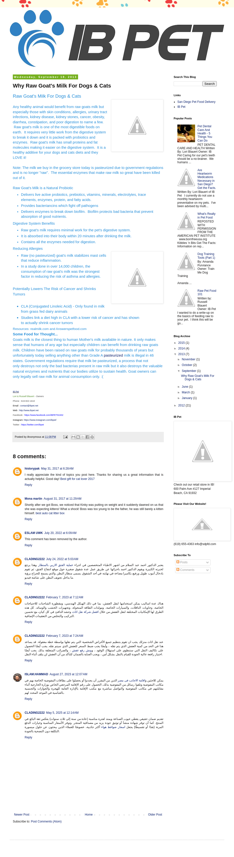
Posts (181, 562)
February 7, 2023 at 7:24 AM (64, 636)
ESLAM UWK (34, 533)
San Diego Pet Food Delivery (196, 102)
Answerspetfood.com (71, 329)
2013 (182, 354)
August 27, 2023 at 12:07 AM (68, 674)
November (189, 359)
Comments (185, 570)
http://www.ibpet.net (29, 410)
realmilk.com (39, 329)
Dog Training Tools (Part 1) (206, 255)
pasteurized (113, 355)
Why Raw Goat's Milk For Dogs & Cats (197, 377)
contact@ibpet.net (29, 405)
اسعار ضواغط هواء (113, 727)
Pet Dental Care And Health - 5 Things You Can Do (205, 133)
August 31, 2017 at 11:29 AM (62, 498)
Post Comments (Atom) (46, 821)
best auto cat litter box (50, 513)
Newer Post (21, 814)
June (185, 386)
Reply (28, 485)
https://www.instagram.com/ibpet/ (40, 420)
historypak (32, 468)
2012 (182, 405)
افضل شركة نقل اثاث (85, 612)
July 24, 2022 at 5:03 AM (62, 559)
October (187, 365)
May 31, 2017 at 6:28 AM (57, 468)
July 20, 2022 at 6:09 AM (60, 533)
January (187, 398)
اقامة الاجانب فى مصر (131, 680)
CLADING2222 (35, 559)
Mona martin (33, 498)
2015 (182, 343)
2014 (182, 348)
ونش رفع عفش (82, 650)
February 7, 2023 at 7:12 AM (64, 597)
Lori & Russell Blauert (23, 396)
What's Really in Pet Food (207, 215)
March (186, 392)
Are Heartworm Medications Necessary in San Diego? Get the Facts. (207, 179)
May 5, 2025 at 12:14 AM (62, 712)
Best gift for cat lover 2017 (78, 479)
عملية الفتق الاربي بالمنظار (55, 565)
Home (89, 814)
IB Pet (16, 391)
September (189, 371)
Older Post (155, 814)
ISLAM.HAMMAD (36, 674)
